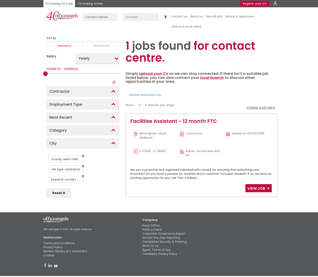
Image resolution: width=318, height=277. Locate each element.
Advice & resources (240, 16)
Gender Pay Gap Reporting (161, 238)
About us (196, 16)
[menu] (141, 105)
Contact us (179, 16)
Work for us (150, 246)
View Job (256, 188)
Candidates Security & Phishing (164, 242)
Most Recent (101, 45)
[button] (83, 156)
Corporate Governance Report (164, 234)
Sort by (155, 95)
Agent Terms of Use (156, 250)
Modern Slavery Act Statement (65, 251)
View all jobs (214, 16)
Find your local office (186, 27)
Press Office (151, 225)
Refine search (140, 95)
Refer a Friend (152, 230)
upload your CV (153, 73)
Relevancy (65, 45)
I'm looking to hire (90, 4)
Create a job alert (260, 107)
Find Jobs (165, 17)
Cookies (49, 255)
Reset (58, 193)
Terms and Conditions (59, 243)
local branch (212, 77)
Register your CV (254, 4)
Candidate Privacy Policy (159, 254)
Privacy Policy (52, 247)
